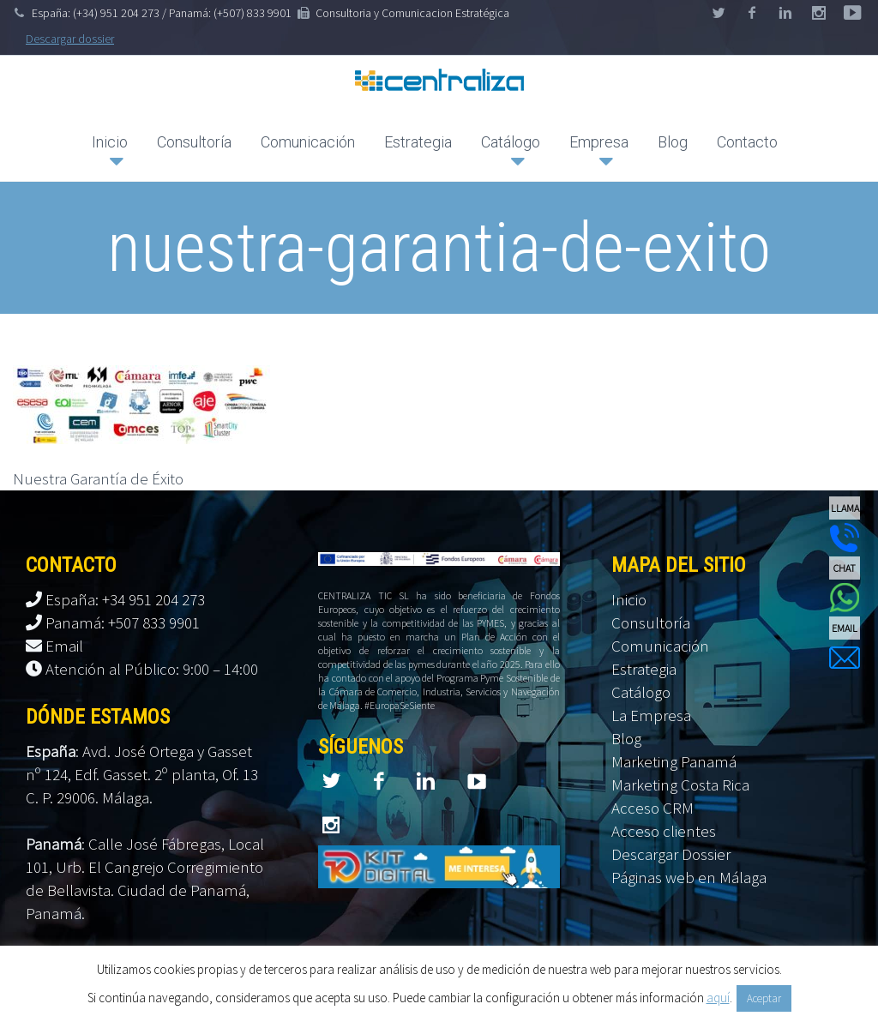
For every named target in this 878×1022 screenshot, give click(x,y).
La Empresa (651, 715)
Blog (673, 142)
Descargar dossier (70, 38)
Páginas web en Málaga (689, 877)
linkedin (785, 13)
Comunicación (308, 142)
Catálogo (510, 142)
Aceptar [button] (764, 998)
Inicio (110, 142)
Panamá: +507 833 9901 (122, 622)
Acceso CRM (652, 807)
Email (64, 645)
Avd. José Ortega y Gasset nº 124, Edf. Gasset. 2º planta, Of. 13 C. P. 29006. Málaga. (142, 774)
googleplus (819, 13)
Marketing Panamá (674, 761)
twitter (718, 13)
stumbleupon (852, 13)
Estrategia (418, 142)
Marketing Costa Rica (680, 784)
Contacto (747, 142)
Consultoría (194, 142)
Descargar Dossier (671, 854)
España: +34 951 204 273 (125, 599)
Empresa (598, 142)
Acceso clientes (663, 831)
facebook (752, 13)
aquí (718, 997)
